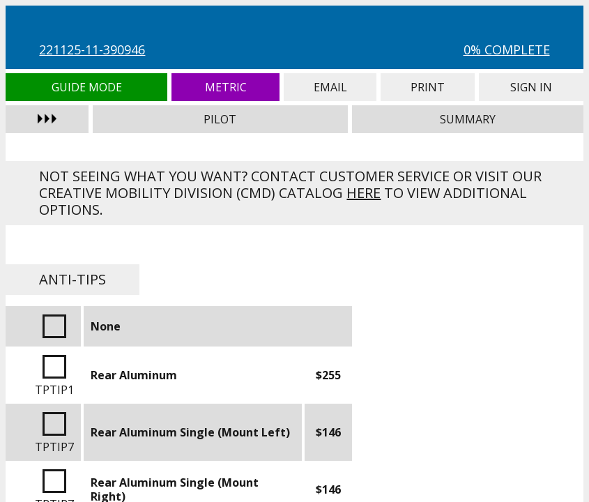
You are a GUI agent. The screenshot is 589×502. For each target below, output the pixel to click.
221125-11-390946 (92, 49)
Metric (225, 87)
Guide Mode (86, 87)
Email (330, 87)
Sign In (531, 87)
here (363, 192)
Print (428, 87)
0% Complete (507, 49)
